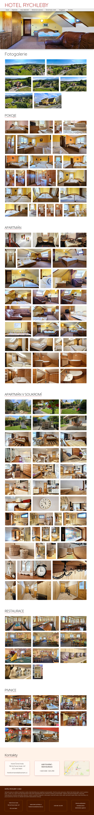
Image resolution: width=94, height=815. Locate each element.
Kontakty (70, 10)
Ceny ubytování (24, 10)
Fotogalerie (62, 10)
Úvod (7, 10)
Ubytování (14, 10)
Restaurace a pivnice (37, 10)
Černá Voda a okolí (51, 10)
